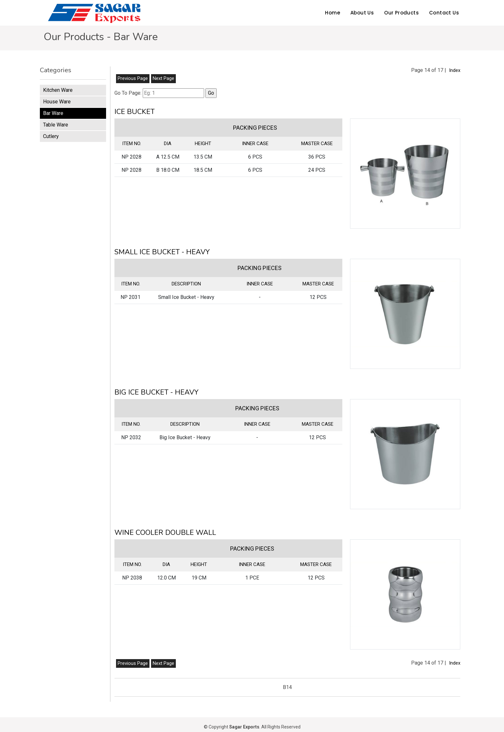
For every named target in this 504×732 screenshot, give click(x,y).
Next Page (163, 78)
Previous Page (133, 78)
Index (454, 70)
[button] (405, 173)
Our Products (401, 12)
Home (332, 12)
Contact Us (444, 12)
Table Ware (55, 125)
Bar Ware (53, 113)
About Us (362, 12)
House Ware (57, 102)
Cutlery (51, 136)
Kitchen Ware (58, 90)
